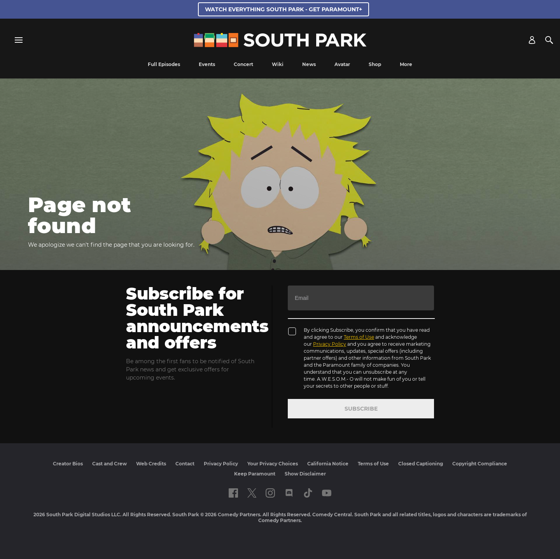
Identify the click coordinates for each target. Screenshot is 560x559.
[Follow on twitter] (251, 493)
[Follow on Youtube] (326, 493)
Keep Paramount (254, 474)
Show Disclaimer (305, 474)
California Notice (327, 464)
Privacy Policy (329, 344)
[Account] (532, 40)
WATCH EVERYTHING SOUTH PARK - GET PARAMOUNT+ (283, 9)
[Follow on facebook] (233, 493)
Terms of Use (359, 337)
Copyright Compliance (479, 464)
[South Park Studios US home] (280, 45)
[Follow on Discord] (289, 493)
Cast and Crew (109, 464)
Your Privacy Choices (272, 464)
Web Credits (151, 464)
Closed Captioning (420, 464)
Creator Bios (68, 464)
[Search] (549, 40)
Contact (184, 464)
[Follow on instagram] (270, 493)
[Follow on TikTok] (308, 493)
